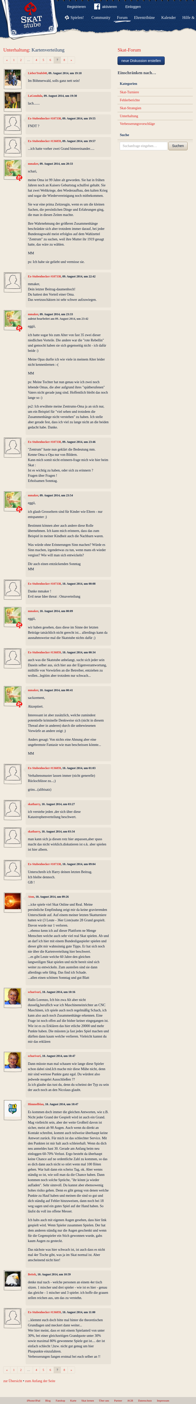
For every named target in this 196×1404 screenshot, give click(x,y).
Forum (122, 17)
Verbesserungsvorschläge (137, 124)
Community (100, 17)
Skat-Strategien (130, 108)
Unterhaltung (16, 49)
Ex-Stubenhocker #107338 (44, 118)
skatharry (34, 804)
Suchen (178, 146)
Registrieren (76, 7)
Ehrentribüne (144, 17)
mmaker (33, 163)
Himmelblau (35, 1104)
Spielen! (77, 17)
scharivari (34, 992)
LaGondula (35, 96)
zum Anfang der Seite (40, 1381)
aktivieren (105, 7)
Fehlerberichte (130, 100)
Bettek (32, 1274)
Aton (31, 896)
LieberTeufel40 (37, 73)
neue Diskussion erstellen (141, 61)
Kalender (168, 17)
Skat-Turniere (129, 92)
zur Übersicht (12, 1381)
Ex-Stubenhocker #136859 (44, 141)
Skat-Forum (129, 49)
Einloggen (133, 7)
